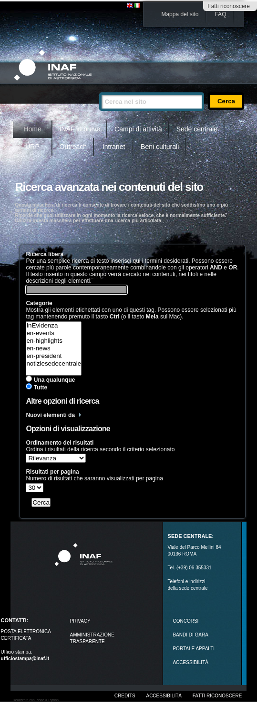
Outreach (73, 146)
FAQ (220, 14)
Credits (124, 695)
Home (32, 129)
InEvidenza (53, 325)
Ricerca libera (44, 254)
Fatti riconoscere (228, 6)
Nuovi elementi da (50, 415)
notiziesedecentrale (53, 363)
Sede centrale (196, 129)
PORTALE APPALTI (194, 648)
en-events (53, 333)
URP (32, 146)
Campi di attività (138, 129)
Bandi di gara (190, 634)
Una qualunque (54, 380)
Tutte (40, 387)
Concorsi (185, 621)
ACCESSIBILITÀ (190, 662)
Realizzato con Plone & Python (36, 700)
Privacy (80, 621)
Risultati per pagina (52, 471)
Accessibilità (163, 695)
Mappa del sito (179, 14)
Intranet (114, 146)
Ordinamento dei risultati (59, 442)
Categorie (39, 303)
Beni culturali (160, 146)
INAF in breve (80, 129)
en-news (53, 348)
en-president (53, 356)
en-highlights (53, 341)
